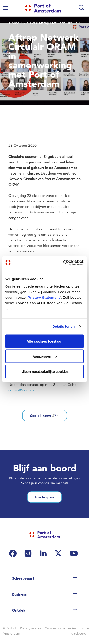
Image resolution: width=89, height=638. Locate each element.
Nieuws (29, 23)
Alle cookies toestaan (44, 341)
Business (19, 594)
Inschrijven (44, 497)
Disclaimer (63, 628)
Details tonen (63, 326)
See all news (44, 415)
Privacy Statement (44, 297)
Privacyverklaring (32, 628)
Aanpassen (45, 356)
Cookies (50, 628)
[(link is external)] (14, 553)
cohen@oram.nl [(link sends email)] (21, 390)
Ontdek (18, 610)
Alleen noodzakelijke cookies (44, 371)
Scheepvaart (23, 578)
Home (14, 23)
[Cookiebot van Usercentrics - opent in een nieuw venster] (64, 263)
